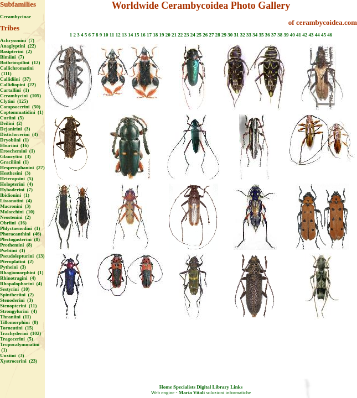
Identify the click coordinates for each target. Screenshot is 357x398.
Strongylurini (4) (18, 311)
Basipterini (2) (16, 51)
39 (285, 35)
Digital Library (212, 387)
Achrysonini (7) (17, 40)
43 (310, 35)
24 (192, 35)
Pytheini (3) (13, 267)
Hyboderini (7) (16, 189)
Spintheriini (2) (17, 294)
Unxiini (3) (12, 355)
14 (130, 35)
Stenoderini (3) (16, 300)
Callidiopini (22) (18, 84)
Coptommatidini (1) (22, 112)
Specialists (184, 387)
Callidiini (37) (15, 79)
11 (112, 35)
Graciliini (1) (14, 162)
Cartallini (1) (14, 90)
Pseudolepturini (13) (22, 256)
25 (198, 35)
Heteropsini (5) (16, 178)
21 (174, 35)
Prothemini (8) (16, 245)
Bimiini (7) (12, 57)
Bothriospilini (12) (20, 62)
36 (267, 35)
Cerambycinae (15, 16)
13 (124, 35)
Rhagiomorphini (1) (22, 272)
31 (236, 35)
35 (260, 35)
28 (217, 35)
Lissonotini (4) (16, 200)
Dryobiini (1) (14, 140)
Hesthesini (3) (15, 173)
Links (236, 387)
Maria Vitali (192, 392)
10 (106, 35)
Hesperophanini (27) (22, 167)
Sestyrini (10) (15, 289)
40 (292, 35)
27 (211, 35)
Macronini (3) (15, 206)
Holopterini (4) (16, 184)
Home (165, 387)
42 (304, 35)
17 (149, 35)
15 (136, 35)
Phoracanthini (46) (21, 234)
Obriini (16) (13, 223)
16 (143, 35)
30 (229, 35)
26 (205, 35)
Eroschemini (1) (17, 151)
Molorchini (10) (17, 211)
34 (254, 35)
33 (248, 35)
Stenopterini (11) (18, 305)
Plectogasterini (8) (20, 239)
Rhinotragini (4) (18, 278)
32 (242, 35)
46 (329, 35)
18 (155, 35)
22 (180, 35)
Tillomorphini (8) (19, 322)
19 (161, 35)
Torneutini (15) (16, 328)
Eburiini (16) (14, 145)
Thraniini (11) (15, 317)
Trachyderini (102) (20, 333)
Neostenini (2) (15, 217)
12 (118, 35)
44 (317, 35)
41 (298, 35)
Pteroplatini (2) (17, 261)
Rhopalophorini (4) (21, 283)
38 (279, 35)
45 (323, 35)
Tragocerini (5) (16, 339)
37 (273, 35)
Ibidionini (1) (14, 195)
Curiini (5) (12, 118)
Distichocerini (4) (19, 134)
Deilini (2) (11, 123)
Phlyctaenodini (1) (20, 228)
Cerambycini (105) (20, 95)
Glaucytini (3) (15, 156)
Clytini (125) (14, 101)
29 (223, 35)
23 (186, 35)
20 (167, 35)
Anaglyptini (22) (18, 46)
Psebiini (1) (12, 250)
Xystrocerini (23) (18, 361)
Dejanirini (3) (15, 129)
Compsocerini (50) (20, 106)
